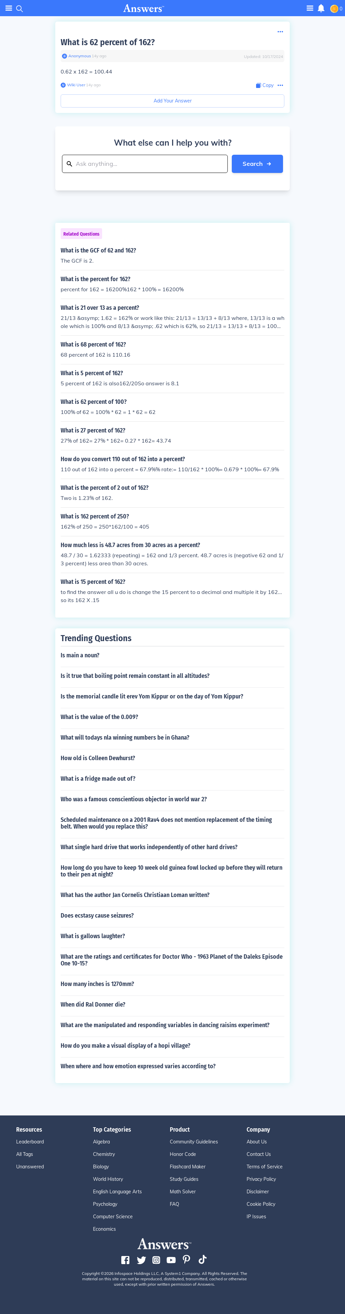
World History (108, 1179)
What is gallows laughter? (93, 936)
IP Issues (256, 1217)
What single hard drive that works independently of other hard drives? (149, 847)
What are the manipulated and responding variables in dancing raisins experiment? (165, 1025)
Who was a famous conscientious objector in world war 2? (134, 799)
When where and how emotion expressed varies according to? (138, 1066)
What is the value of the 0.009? (99, 717)
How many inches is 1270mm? (97, 984)
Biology (101, 1167)
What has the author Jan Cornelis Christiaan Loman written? (135, 895)
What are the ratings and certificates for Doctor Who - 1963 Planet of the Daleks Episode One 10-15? (172, 960)
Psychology (105, 1204)
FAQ (174, 1204)
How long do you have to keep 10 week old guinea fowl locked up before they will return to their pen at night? (171, 871)
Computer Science (113, 1217)
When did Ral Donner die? (93, 1004)
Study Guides (184, 1179)
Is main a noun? (80, 655)
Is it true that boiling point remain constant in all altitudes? (135, 676)
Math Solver (183, 1192)
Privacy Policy (261, 1179)
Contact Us (259, 1154)
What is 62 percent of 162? (108, 42)
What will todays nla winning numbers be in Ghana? (125, 737)
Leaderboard (30, 1142)
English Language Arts (117, 1192)
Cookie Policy (261, 1204)
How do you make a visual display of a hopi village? (125, 1045)
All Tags (24, 1154)
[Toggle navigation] (310, 7)
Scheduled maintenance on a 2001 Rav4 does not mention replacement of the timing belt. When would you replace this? (166, 823)
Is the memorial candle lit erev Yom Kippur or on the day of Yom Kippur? (152, 696)
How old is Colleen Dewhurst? (98, 758)
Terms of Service (265, 1167)
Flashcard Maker (188, 1167)
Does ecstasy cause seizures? (97, 915)
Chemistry (104, 1154)
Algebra (101, 1142)
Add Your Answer (173, 101)
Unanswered (30, 1167)
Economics (104, 1229)
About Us (257, 1142)
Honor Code (183, 1154)
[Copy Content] (265, 85)
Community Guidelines (194, 1142)
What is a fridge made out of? (98, 778)
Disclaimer (258, 1192)
